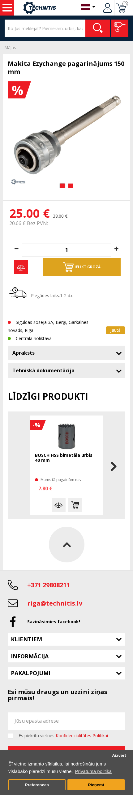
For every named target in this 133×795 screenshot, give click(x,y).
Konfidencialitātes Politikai (82, 735)
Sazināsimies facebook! (53, 622)
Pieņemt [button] (96, 785)
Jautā (115, 330)
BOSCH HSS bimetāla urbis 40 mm (63, 458)
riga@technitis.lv (54, 603)
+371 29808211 (48, 585)
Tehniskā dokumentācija (43, 370)
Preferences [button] (37, 785)
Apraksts (23, 352)
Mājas (10, 47)
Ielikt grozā (82, 267)
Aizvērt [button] (119, 755)
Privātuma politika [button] (93, 771)
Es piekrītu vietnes (63, 735)
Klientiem (26, 639)
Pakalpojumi (30, 673)
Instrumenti (7, 8)
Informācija (30, 656)
